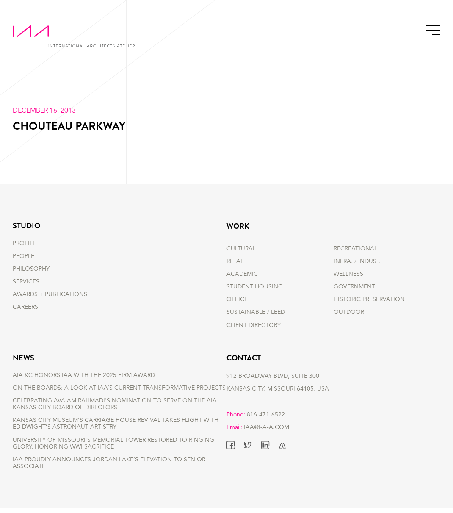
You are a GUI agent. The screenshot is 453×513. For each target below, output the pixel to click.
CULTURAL (241, 249)
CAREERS (25, 312)
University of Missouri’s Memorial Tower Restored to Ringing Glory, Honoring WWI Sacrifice (113, 448)
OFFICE (237, 299)
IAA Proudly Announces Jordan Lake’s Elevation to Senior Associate (109, 468)
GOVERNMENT (354, 287)
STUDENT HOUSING (254, 287)
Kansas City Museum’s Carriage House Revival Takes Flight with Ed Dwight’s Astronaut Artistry (115, 429)
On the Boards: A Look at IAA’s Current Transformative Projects (119, 393)
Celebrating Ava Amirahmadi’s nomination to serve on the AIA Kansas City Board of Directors (115, 409)
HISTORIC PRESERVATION (369, 299)
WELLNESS (348, 274)
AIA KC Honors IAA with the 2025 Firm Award (84, 380)
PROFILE (24, 249)
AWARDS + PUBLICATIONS (50, 299)
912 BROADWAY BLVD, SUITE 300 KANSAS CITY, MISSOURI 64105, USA (277, 386)
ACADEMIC (242, 274)
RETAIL (235, 261)
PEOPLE (23, 261)
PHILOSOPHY (31, 274)
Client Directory (253, 325)
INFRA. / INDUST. (357, 261)
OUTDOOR (349, 312)
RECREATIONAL (355, 249)
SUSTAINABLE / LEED (255, 312)
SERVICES (26, 287)
